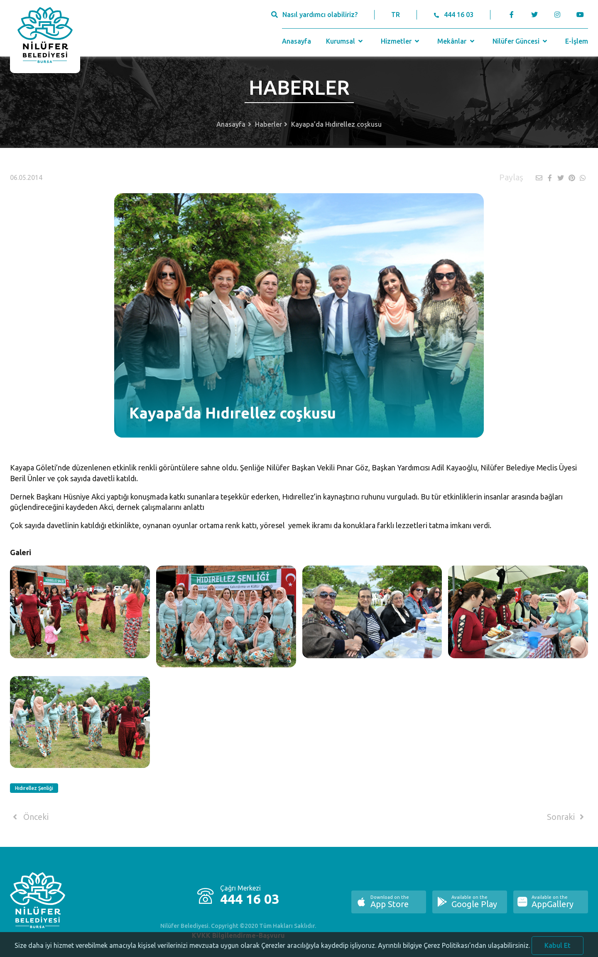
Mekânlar (456, 41)
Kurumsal (345, 41)
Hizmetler (401, 41)
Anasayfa (296, 41)
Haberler (268, 124)
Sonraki (567, 817)
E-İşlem (576, 41)
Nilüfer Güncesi (521, 41)
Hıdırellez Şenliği (34, 788)
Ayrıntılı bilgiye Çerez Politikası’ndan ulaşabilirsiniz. (454, 951)
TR (395, 14)
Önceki (29, 817)
